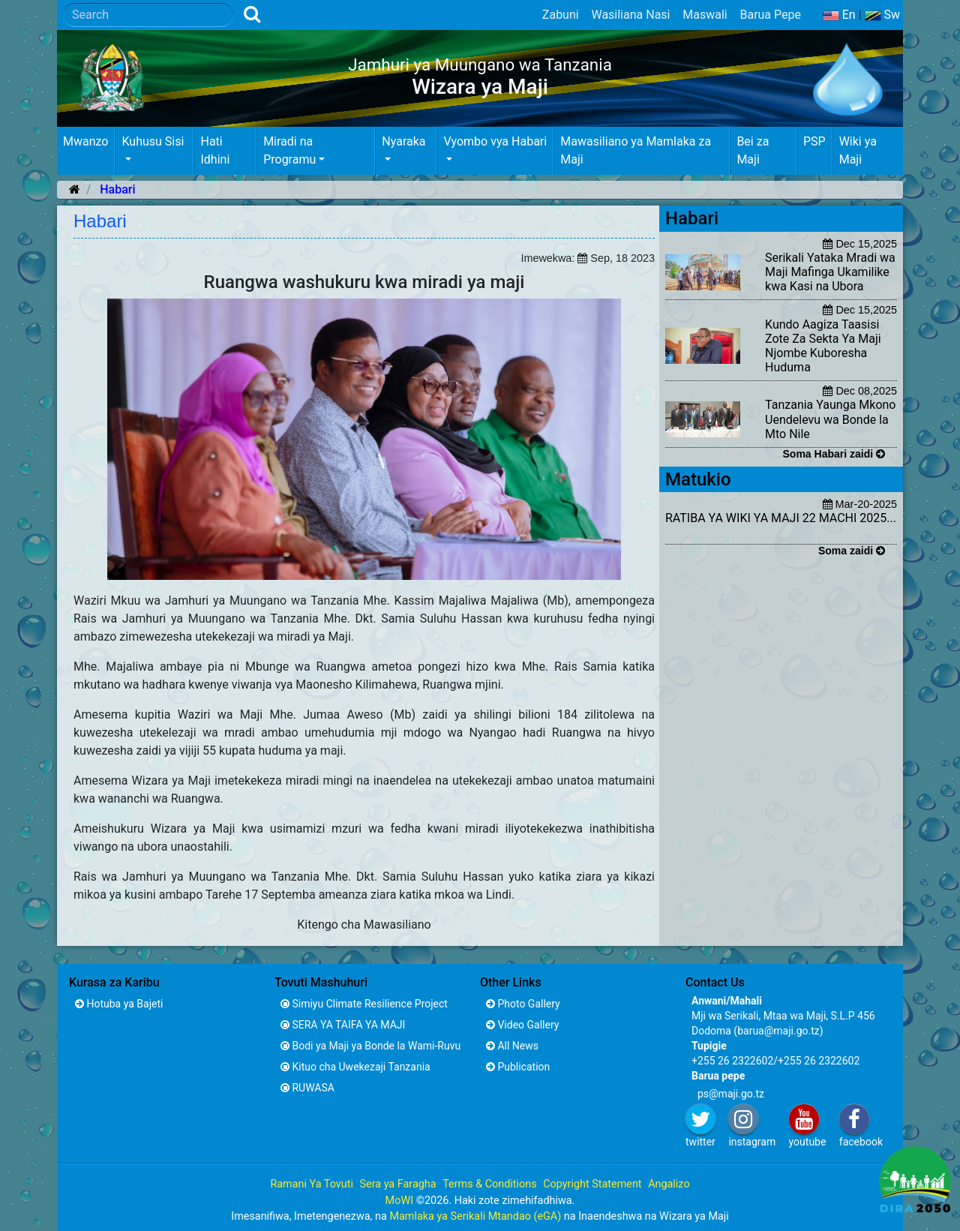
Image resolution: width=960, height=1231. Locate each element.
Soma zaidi (851, 551)
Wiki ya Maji (858, 150)
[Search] (148, 15)
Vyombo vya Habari (495, 141)
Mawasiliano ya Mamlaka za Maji (635, 150)
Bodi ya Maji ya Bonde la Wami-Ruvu (370, 1046)
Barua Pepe (770, 15)
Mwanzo (85, 141)
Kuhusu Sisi (153, 141)
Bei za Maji (752, 150)
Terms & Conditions (489, 1184)
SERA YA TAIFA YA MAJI (342, 1025)
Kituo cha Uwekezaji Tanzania (355, 1067)
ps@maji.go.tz (731, 1094)
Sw (883, 15)
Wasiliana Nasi (630, 15)
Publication (518, 1067)
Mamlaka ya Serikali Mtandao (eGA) (475, 1216)
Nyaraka (403, 141)
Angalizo (668, 1184)
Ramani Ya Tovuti (311, 1184)
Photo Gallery (523, 1004)
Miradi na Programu (289, 150)
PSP (814, 141)
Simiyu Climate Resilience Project (364, 1004)
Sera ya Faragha (397, 1184)
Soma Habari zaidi (834, 454)
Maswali (704, 15)
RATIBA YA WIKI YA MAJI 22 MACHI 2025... (780, 518)
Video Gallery (522, 1025)
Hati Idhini (215, 150)
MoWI (401, 1200)
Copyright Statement (592, 1184)
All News (512, 1046)
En (839, 15)
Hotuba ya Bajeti (119, 1004)
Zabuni (560, 15)
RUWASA (307, 1088)
